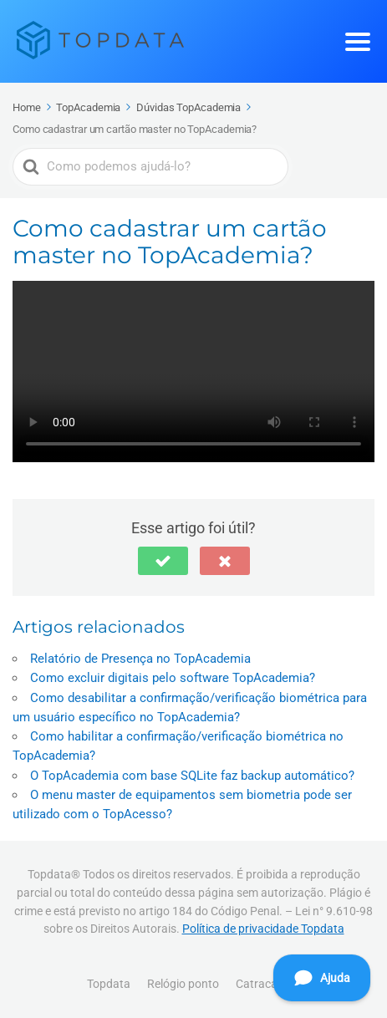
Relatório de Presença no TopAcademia (140, 658)
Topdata (108, 983)
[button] (163, 561)
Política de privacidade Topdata (263, 928)
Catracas (259, 983)
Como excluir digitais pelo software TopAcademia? (172, 677)
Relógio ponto (183, 983)
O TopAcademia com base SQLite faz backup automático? (192, 775)
